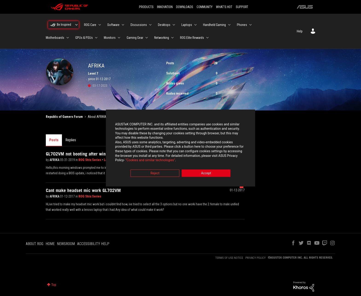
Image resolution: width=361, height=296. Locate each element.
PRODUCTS (146, 7)
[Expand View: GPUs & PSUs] (96, 37)
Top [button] (53, 285)
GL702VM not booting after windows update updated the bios (104, 154)
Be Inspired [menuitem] (64, 24)
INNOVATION (165, 7)
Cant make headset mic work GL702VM (83, 190)
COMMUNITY (205, 7)
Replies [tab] (70, 140)
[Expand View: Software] (123, 25)
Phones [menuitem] (242, 25)
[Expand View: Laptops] (195, 25)
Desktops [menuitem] (164, 25)
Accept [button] (206, 173)
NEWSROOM (66, 244)
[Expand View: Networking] (172, 37)
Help (300, 31)
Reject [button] (155, 173)
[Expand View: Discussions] (150, 25)
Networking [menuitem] (161, 37)
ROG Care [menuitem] (90, 25)
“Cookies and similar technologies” (150, 160)
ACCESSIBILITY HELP (93, 244)
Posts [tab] (53, 140)
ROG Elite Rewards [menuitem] (192, 37)
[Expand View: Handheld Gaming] (229, 25)
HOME (50, 244)
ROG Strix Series (90, 160)
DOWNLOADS (184, 7)
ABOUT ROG (34, 244)
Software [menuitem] (113, 25)
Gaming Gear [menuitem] (135, 37)
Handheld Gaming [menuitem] (214, 25)
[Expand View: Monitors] (119, 37)
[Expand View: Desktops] (174, 25)
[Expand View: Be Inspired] (76, 25)
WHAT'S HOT (224, 7)
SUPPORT (242, 7)
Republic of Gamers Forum (64, 116)
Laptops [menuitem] (186, 25)
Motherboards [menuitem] (55, 37)
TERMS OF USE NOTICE (229, 257)
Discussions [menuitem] (139, 25)
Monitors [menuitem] (110, 37)
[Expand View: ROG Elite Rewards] (207, 37)
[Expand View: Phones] (250, 25)
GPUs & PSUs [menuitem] (84, 37)
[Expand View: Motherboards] (67, 37)
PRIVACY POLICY (255, 257)
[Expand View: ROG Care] (99, 25)
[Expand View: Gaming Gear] (146, 37)
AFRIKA (54, 160)
